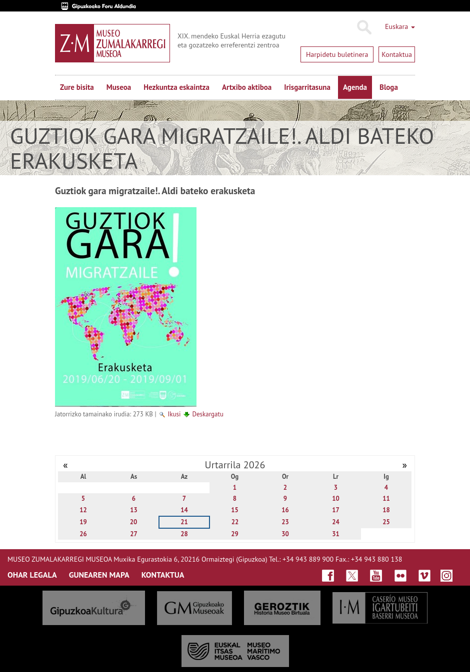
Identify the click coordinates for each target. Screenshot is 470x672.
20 (134, 522)
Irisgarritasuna (307, 87)
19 (83, 522)
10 (336, 498)
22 (235, 522)
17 (336, 510)
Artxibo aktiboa (247, 87)
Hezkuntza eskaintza (177, 87)
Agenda (355, 87)
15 (234, 510)
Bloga (389, 87)
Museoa (118, 87)
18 (386, 510)
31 (336, 534)
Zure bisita (77, 87)
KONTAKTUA (163, 575)
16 (285, 510)
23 (285, 522)
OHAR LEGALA (32, 575)
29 (234, 534)
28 (184, 534)
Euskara (400, 26)
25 (386, 522)
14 (184, 510)
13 (134, 510)
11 (386, 498)
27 (134, 534)
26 (83, 534)
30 (285, 534)
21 (184, 522)
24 (336, 522)
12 (83, 510)
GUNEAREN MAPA (99, 575)
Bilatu (363, 27)
